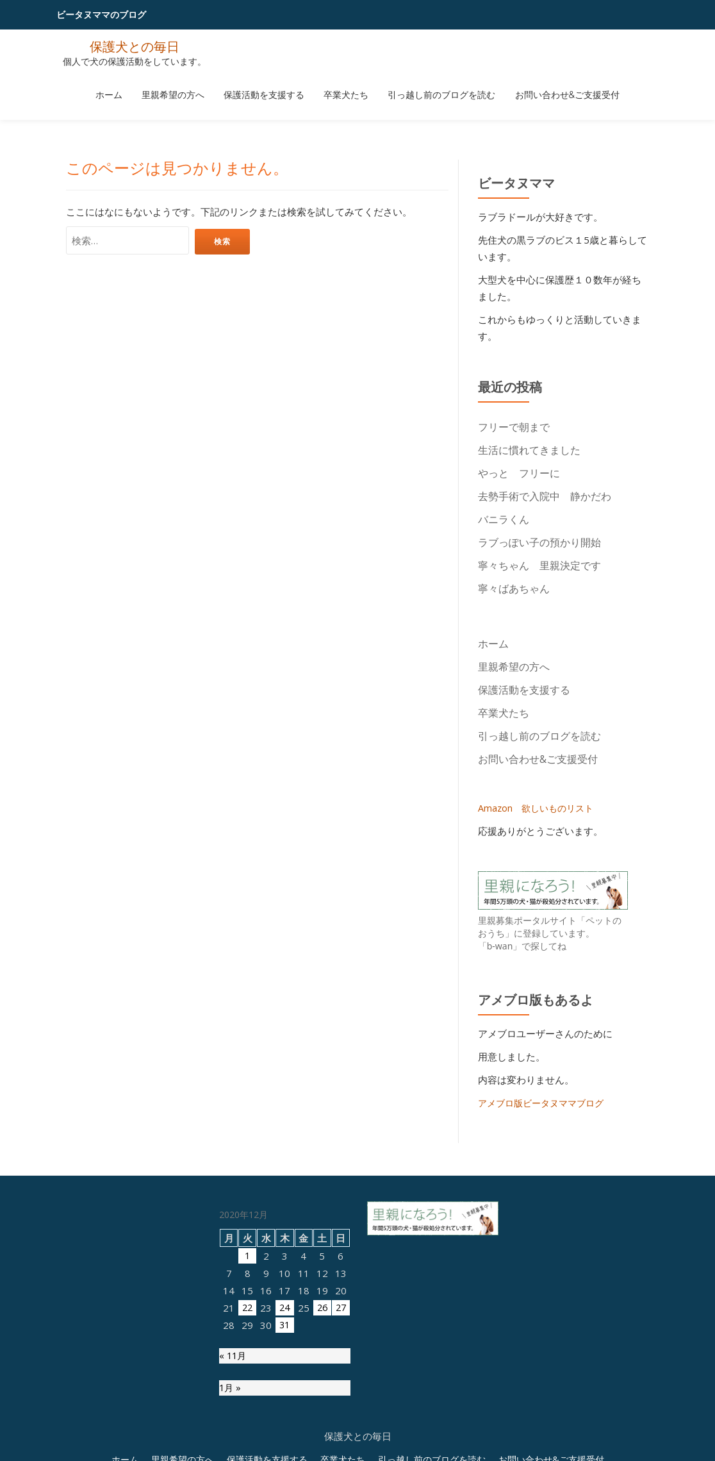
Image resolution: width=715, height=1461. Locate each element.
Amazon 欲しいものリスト (539, 807)
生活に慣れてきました (529, 450)
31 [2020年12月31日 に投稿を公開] (284, 1325)
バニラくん (503, 519)
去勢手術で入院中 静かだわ (544, 496)
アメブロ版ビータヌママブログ (545, 1102)
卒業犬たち (341, 85)
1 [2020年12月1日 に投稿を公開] (248, 1255)
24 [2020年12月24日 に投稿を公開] (284, 1307)
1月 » (230, 1390)
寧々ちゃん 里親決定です (539, 565)
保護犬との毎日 (135, 46)
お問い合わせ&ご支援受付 (544, 85)
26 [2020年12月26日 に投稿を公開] (322, 1307)
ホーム (131, 85)
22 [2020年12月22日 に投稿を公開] (247, 1307)
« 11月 (233, 1357)
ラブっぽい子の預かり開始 (539, 542)
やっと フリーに (519, 473)
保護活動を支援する (268, 85)
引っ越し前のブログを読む (428, 85)
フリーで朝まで (514, 427)
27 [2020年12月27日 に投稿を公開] (341, 1307)
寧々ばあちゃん (519, 588)
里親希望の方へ (186, 85)
